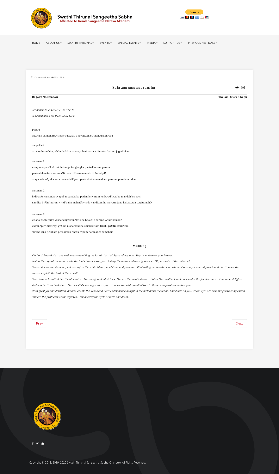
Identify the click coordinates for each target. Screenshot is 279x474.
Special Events (129, 42)
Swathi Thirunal (80, 42)
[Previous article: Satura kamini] (39, 323)
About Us (54, 42)
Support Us (172, 42)
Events (106, 42)
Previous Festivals (202, 42)
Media (152, 42)
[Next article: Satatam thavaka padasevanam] (239, 323)
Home (36, 42)
